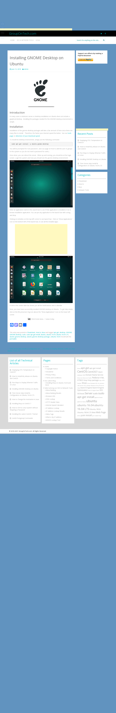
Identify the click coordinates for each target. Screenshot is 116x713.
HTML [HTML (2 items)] (101, 378)
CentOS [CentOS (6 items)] (82, 371)
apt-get (56, 332)
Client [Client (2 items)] (100, 372)
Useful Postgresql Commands (22, 418)
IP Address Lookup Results (55, 411)
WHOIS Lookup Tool (53, 420)
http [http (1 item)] (100, 380)
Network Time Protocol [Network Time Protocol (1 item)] (97, 385)
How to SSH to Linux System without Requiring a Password (24, 409)
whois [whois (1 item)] (78, 415)
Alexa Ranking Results (53, 393)
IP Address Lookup (52, 408)
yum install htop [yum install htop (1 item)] (96, 415)
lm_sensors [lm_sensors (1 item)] (101, 383)
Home (12, 40)
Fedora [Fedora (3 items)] (95, 377)
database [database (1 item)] (79, 375)
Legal (38, 40)
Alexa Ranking (51, 390)
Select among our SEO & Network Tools (59, 388)
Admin (26, 69)
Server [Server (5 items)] (88, 393)
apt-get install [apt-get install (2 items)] (95, 368)
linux (43, 332)
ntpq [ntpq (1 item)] (78, 388)
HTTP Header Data (52, 402)
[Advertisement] (36, 15)
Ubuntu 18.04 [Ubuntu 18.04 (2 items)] (95, 409)
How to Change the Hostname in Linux (25, 399)
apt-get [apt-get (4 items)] (85, 368)
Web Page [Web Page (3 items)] (101, 412)
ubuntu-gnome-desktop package (38, 337)
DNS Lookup (50, 399)
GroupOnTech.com (22, 33)
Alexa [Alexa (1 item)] (78, 368)
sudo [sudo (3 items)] (95, 393)
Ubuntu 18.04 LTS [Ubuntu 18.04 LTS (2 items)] (84, 412)
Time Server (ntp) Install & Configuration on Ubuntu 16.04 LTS (90, 164)
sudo (24, 335)
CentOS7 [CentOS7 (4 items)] (92, 371)
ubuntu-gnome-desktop (18, 337)
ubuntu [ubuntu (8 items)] (91, 401)
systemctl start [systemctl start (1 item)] (99, 397)
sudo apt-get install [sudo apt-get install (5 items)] (90, 395)
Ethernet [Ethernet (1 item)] (79, 378)
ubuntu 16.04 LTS (62, 335)
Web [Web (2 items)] (94, 412)
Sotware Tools (84, 190)
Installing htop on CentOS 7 (21, 403)
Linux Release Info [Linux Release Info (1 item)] (92, 383)
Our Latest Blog (50, 381)
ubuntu (43, 335)
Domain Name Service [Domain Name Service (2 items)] (94, 375)
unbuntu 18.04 (55, 337)
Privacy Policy (50, 375)
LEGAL (47, 367)
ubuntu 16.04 (50, 335)
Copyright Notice (52, 369)
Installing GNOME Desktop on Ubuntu (93, 159)
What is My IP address (53, 417)
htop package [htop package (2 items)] (93, 380)
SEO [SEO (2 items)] (101, 390)
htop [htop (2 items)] (85, 380)
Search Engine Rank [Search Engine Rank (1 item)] (93, 390)
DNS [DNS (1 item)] (84, 375)
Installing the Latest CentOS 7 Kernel (25, 414)
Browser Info (50, 396)
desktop (62, 332)
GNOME (69, 332)
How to (38, 332)
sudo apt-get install (33, 335)
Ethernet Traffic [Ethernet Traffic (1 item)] (87, 378)
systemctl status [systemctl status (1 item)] (81, 401)
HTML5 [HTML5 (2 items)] (80, 380)
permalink (13, 339)
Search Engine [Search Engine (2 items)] (86, 388)
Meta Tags (50, 414)
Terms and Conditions (53, 378)
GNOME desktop (15, 335)
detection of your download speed (28, 136)
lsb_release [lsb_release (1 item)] (87, 385)
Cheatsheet (31, 332)
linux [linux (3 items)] (84, 383)
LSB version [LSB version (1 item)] (80, 385)
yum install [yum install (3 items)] (86, 415)
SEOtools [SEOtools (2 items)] (80, 393)
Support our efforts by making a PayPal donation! (90, 54)
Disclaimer (49, 372)
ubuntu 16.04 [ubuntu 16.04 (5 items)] (85, 405)
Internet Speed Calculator (55, 405)
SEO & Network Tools (25, 40)
